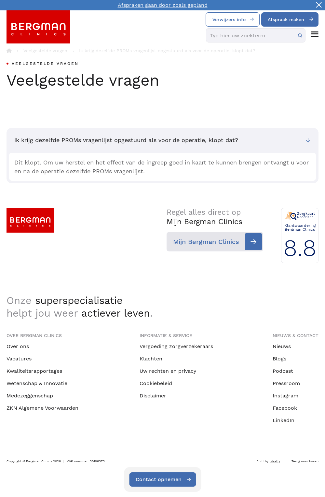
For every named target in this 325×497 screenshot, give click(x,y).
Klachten (151, 359)
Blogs (279, 359)
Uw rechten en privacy (168, 371)
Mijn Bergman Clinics (206, 242)
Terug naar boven (304, 461)
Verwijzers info (229, 19)
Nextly (275, 461)
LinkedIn (283, 420)
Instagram (285, 396)
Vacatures (19, 359)
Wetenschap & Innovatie (37, 383)
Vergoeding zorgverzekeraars (176, 346)
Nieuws (282, 346)
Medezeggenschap (30, 396)
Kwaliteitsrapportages (34, 371)
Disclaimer (153, 396)
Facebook (285, 408)
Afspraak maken (286, 19)
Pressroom (286, 383)
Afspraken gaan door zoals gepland (163, 5)
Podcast (283, 371)
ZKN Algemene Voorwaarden (42, 408)
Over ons (18, 346)
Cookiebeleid (156, 383)
